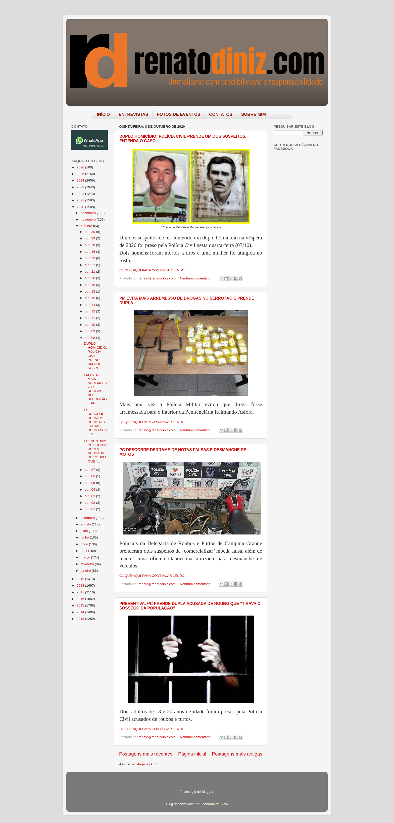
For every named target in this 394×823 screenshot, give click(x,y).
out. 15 (90, 298)
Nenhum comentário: (196, 278)
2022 (81, 194)
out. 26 (90, 252)
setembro (88, 518)
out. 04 (90, 489)
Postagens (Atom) (146, 764)
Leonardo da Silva (214, 804)
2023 (81, 187)
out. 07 (90, 470)
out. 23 (90, 258)
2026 (81, 167)
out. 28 (90, 245)
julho (85, 531)
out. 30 (90, 232)
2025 (81, 174)
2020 (81, 207)
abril (84, 551)
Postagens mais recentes (145, 754)
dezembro (89, 213)
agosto (86, 524)
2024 (81, 180)
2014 (81, 612)
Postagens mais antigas (237, 754)
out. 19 (90, 285)
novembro (89, 219)
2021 (81, 200)
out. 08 (90, 338)
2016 (81, 599)
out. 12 (90, 311)
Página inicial (192, 754)
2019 (81, 579)
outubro (87, 226)
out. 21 (90, 271)
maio (85, 544)
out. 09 (90, 331)
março (86, 557)
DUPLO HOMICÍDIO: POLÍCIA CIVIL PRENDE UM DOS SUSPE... (95, 356)
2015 (81, 605)
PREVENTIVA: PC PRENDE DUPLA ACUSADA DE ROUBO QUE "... (96, 451)
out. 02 (90, 503)
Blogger (207, 792)
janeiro (86, 570)
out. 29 (90, 238)
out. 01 (90, 509)
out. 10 (90, 325)
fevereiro (88, 564)
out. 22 (90, 265)
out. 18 (90, 291)
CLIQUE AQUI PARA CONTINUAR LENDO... (153, 270)
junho (85, 537)
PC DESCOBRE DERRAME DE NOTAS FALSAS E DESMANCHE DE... (95, 422)
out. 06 (90, 476)
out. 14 (90, 305)
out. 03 (90, 496)
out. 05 (90, 483)
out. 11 (90, 318)
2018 (81, 585)
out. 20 (90, 278)
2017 (81, 592)
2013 (81, 619)
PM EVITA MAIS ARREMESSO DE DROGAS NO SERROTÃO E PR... (95, 389)
